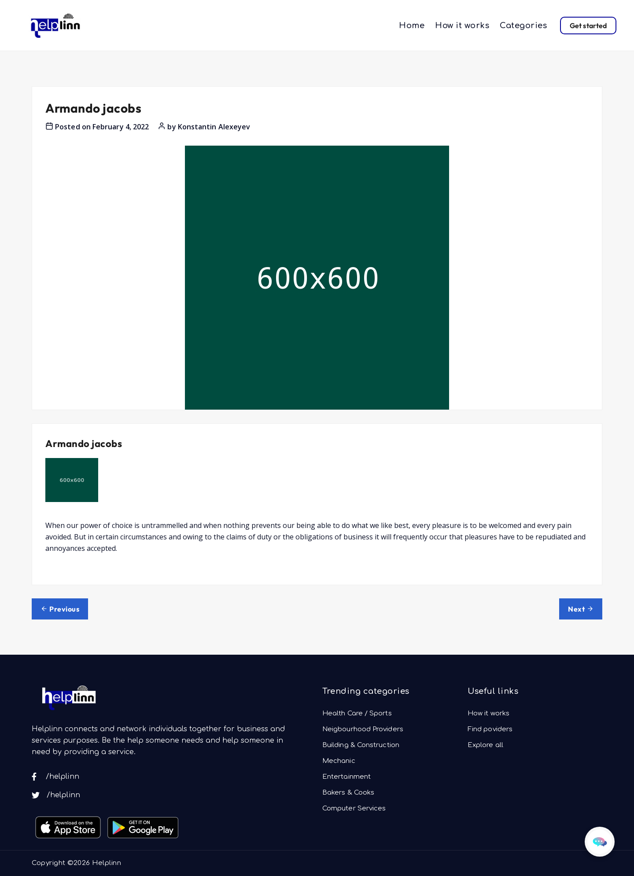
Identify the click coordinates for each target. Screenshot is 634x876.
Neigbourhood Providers (362, 729)
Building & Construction (360, 745)
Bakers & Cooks (348, 792)
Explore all (485, 745)
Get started (588, 25)
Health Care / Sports (357, 713)
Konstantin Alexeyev (214, 127)
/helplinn (55, 777)
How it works (462, 25)
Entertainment (346, 777)
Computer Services (354, 808)
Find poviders (490, 729)
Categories (523, 25)
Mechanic (338, 761)
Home (411, 25)
